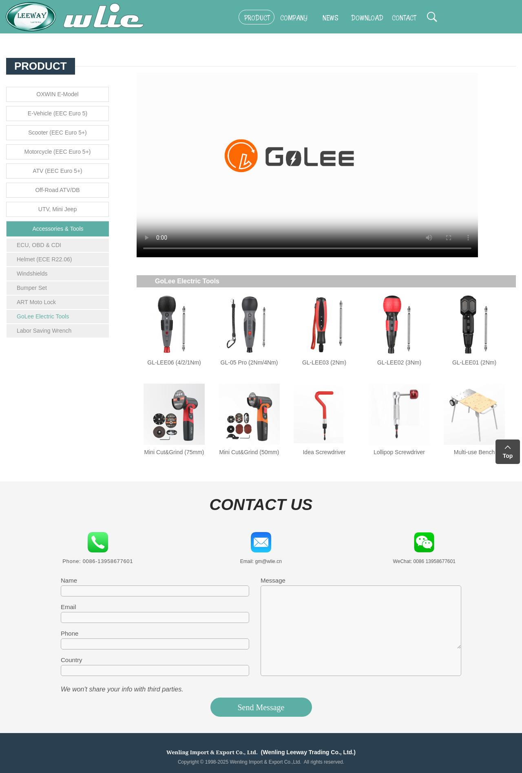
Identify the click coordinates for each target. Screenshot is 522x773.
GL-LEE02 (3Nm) (399, 362)
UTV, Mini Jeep (57, 209)
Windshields (32, 273)
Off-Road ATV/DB (57, 190)
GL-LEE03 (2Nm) (324, 362)
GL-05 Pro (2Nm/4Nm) (249, 362)
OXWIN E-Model (57, 94)
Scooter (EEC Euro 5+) (57, 132)
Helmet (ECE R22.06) (44, 259)
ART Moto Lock (36, 302)
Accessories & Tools (57, 228)
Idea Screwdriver (324, 452)
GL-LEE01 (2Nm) (474, 362)
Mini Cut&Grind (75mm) (174, 452)
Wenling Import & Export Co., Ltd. (212, 752)
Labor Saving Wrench (44, 330)
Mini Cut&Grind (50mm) (249, 452)
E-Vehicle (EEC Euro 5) (57, 113)
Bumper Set (32, 288)
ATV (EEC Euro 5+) (57, 171)
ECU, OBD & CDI (39, 245)
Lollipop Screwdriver (399, 452)
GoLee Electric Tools (43, 316)
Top (508, 456)
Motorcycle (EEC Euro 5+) (57, 151)
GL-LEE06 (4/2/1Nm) (174, 362)
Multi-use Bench (474, 452)
